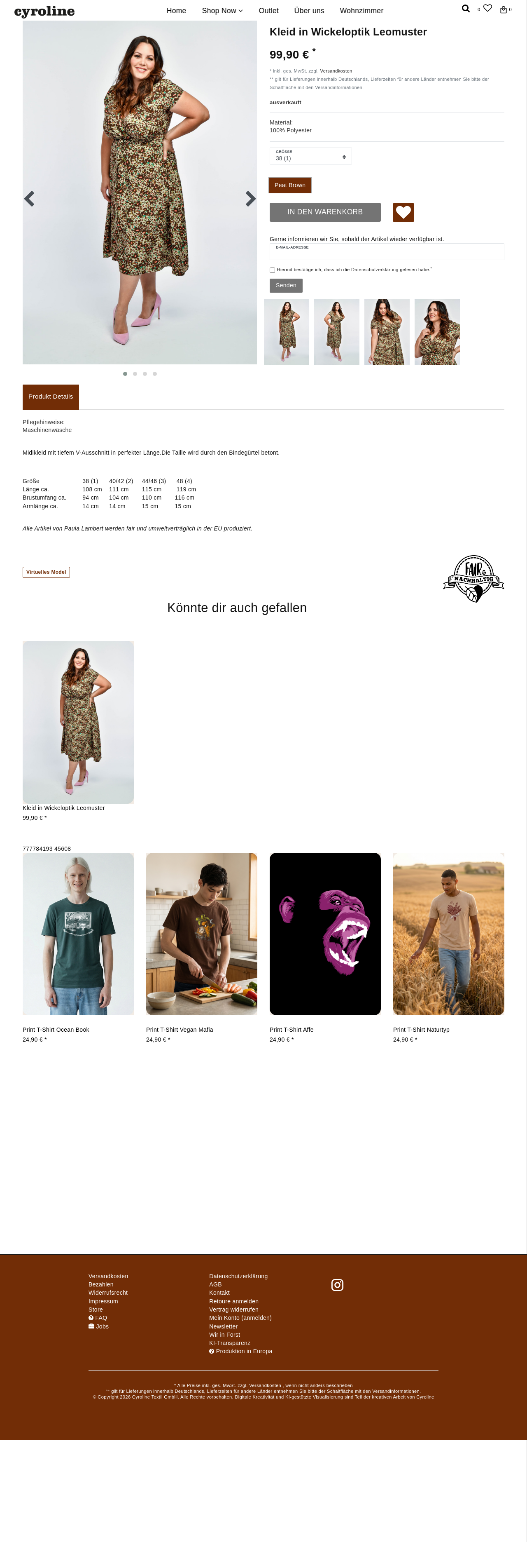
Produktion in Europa (240, 1351)
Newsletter (223, 1326)
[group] (78, 742)
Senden (286, 285)
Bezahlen (101, 1284)
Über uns (309, 11)
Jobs (99, 1326)
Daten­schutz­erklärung (238, 1276)
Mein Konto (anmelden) (240, 1317)
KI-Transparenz (229, 1343)
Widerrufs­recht (108, 1292)
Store (96, 1309)
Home (177, 11)
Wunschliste (404, 213)
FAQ (98, 1317)
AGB (215, 1284)
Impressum (103, 1301)
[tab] (51, 397)
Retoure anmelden (234, 1301)
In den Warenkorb (325, 212)
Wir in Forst (224, 1334)
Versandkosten (336, 70)
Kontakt (219, 1292)
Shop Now (222, 11)
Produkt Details (50, 396)
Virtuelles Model (46, 572)
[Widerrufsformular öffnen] (234, 1309)
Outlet (269, 11)
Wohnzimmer (362, 11)
